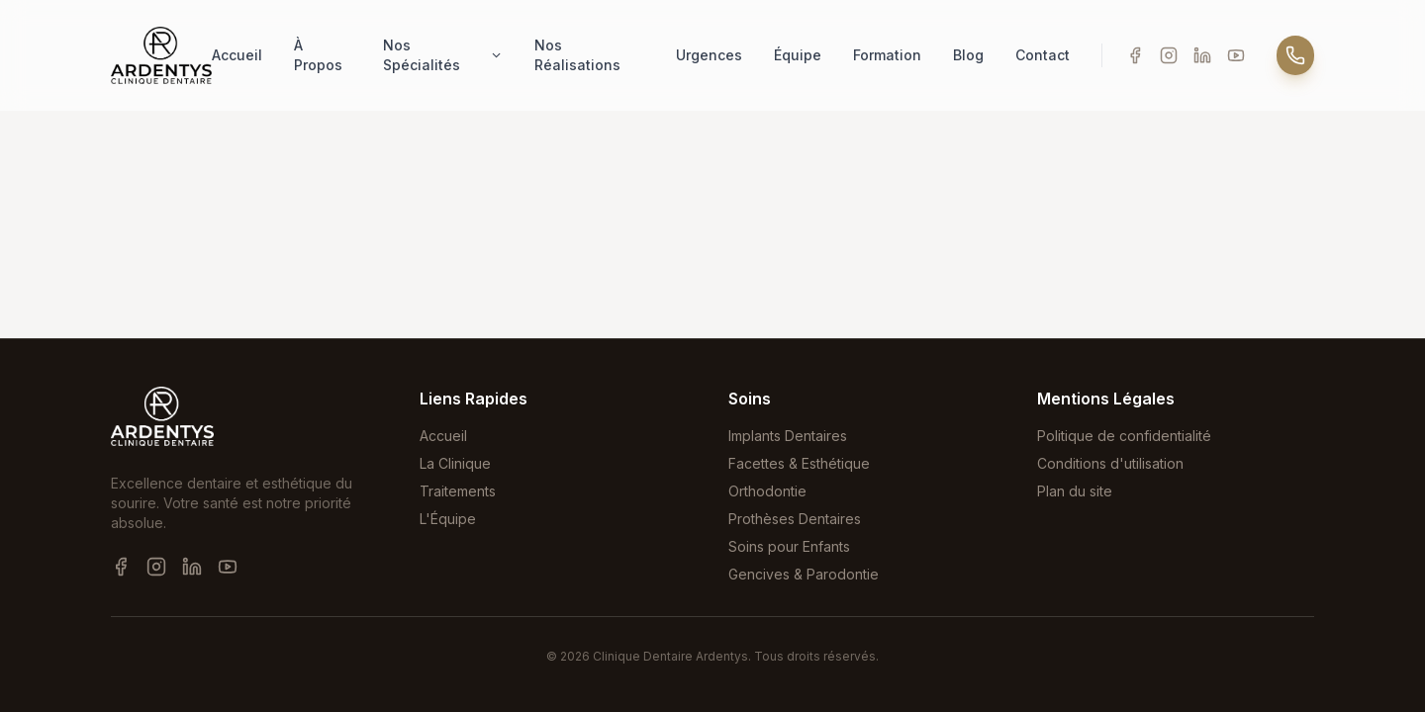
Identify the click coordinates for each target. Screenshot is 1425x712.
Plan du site (1074, 491)
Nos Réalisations (577, 55)
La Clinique (455, 463)
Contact (1042, 54)
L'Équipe (448, 518)
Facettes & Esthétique (799, 463)
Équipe (797, 54)
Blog (968, 54)
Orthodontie (767, 491)
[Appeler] (1295, 55)
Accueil (237, 54)
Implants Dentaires (787, 435)
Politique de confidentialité (1124, 435)
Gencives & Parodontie (803, 574)
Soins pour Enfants (789, 546)
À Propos (318, 55)
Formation (887, 54)
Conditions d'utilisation (1110, 463)
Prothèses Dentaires (794, 518)
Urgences (709, 54)
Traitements (458, 491)
